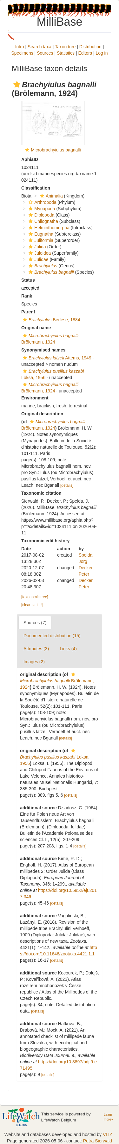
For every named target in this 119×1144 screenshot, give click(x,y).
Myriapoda (41, 208)
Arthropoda (41, 202)
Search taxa (39, 46)
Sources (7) (34, 622)
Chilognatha (42, 221)
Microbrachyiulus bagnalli (56, 149)
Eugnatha (40, 234)
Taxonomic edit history (45, 540)
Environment (35, 397)
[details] (66, 485)
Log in (102, 53)
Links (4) (68, 648)
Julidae (37, 259)
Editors (85, 53)
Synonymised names (43, 349)
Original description (42, 413)
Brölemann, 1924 (57, 681)
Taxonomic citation (41, 493)
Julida (36, 246)
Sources (45, 53)
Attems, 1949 (56, 357)
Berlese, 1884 (50, 319)
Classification (35, 188)
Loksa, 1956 (54, 757)
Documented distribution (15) (52, 635)
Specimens (22, 53)
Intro (19, 46)
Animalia (50, 195)
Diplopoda (40, 214)
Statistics (66, 53)
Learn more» (108, 1117)
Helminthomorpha (48, 227)
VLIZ (107, 1134)
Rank (26, 295)
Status (28, 280)
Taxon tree (65, 46)
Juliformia (40, 240)
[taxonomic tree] (34, 597)
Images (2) (34, 661)
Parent (28, 311)
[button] (17, 84)
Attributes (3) (36, 648)
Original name (36, 327)
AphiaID (29, 159)
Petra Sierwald (97, 1140)
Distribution (90, 46)
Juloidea (39, 253)
